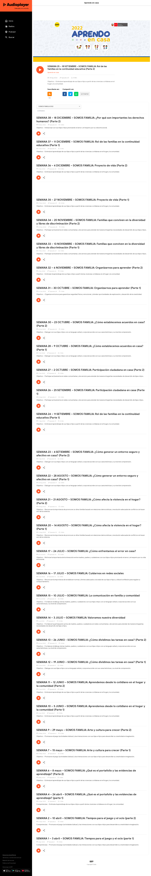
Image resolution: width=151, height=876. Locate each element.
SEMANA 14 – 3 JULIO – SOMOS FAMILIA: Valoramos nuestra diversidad (80, 617)
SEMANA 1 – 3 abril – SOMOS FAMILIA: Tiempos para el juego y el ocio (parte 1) (85, 838)
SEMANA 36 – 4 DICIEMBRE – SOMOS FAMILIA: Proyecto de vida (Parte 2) (81, 165)
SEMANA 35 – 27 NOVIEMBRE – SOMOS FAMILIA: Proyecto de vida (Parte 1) (82, 199)
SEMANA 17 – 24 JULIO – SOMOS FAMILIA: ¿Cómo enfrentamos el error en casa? (86, 551)
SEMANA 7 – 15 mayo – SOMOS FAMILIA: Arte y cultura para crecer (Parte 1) (83, 750)
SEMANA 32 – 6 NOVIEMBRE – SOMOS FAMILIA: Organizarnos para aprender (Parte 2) (89, 267)
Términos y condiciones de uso (12, 857)
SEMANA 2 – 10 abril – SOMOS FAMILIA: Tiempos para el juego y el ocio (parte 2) (86, 818)
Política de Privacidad (9, 863)
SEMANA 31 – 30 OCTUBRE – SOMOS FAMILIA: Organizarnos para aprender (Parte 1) (88, 288)
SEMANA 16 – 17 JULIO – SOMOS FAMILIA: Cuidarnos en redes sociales (80, 573)
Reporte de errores (8, 860)
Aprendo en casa (53, 72)
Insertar (85, 94)
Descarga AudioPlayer (9, 855)
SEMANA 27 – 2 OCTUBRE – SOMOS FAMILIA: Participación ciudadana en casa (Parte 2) (90, 370)
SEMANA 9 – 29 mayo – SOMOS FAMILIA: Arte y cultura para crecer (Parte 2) (83, 730)
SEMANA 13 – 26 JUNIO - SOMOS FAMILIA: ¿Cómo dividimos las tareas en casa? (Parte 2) (91, 639)
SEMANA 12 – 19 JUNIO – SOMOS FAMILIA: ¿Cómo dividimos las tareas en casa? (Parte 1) (91, 662)
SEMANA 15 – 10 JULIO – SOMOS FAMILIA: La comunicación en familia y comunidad (88, 595)
